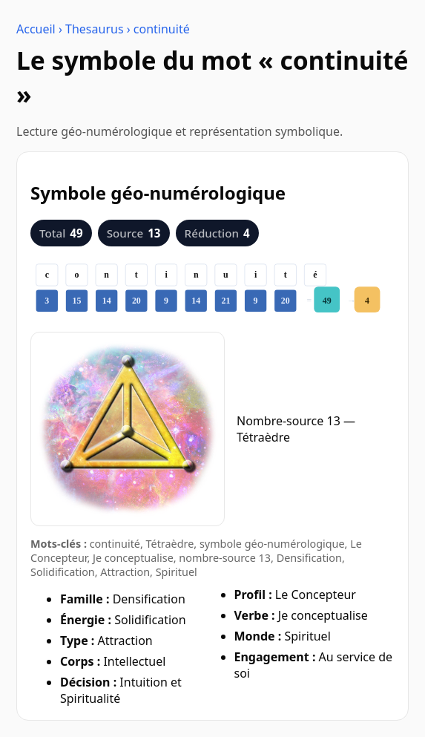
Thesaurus (94, 29)
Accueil (36, 29)
